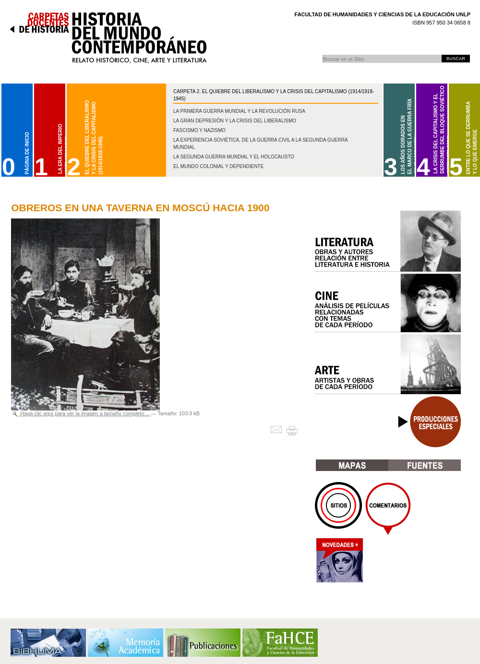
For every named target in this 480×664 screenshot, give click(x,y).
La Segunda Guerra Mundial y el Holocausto (233, 156)
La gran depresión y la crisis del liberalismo (234, 120)
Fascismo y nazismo (199, 130)
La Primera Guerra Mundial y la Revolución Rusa (239, 111)
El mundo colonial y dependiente (218, 166)
